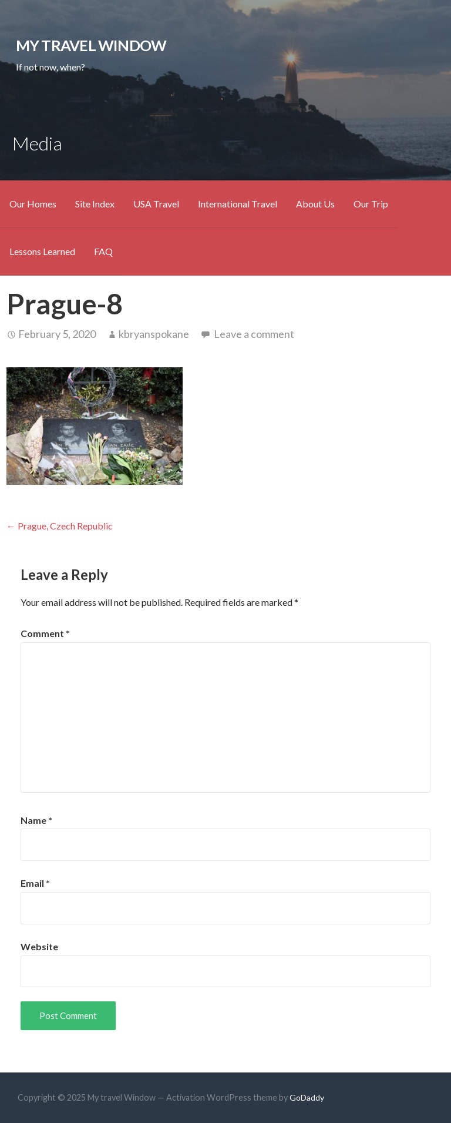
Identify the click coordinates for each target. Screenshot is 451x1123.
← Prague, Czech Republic (59, 525)
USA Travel (156, 203)
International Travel (237, 203)
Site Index (95, 203)
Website (39, 946)
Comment (45, 633)
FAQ (103, 251)
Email (35, 883)
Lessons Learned (42, 251)
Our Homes (32, 203)
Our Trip (371, 203)
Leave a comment (254, 333)
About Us (315, 203)
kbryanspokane (154, 333)
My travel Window (91, 45)
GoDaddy (307, 1097)
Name (36, 820)
